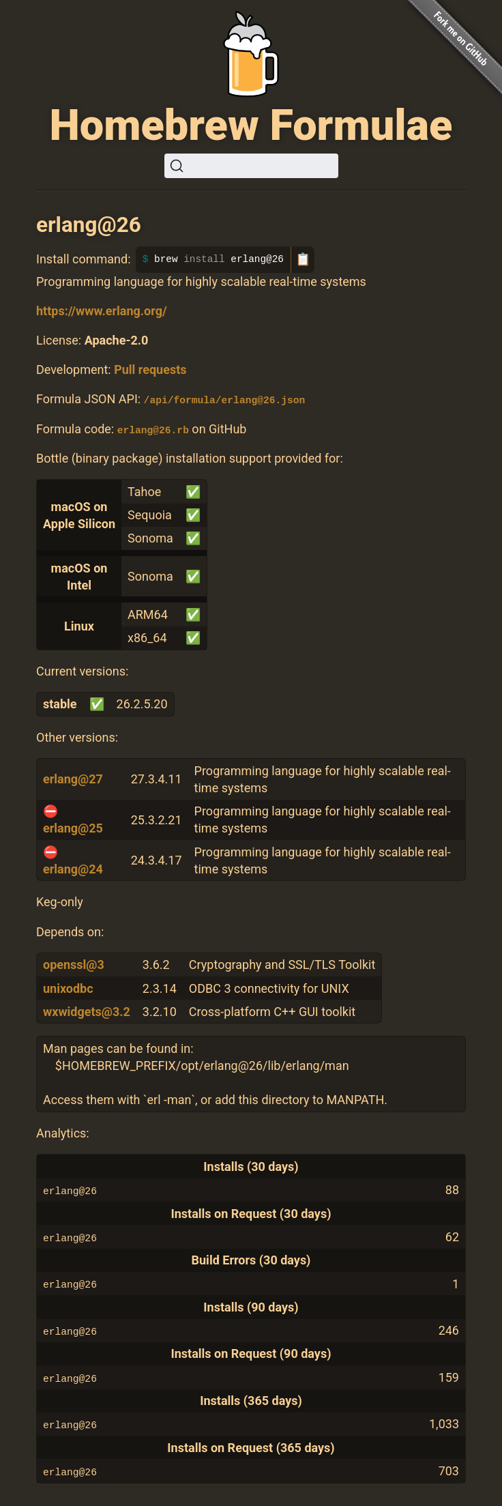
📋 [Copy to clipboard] (302, 259)
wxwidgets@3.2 (86, 1011)
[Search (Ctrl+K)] (251, 166)
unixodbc (68, 988)
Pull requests (150, 369)
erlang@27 (73, 779)
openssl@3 (73, 964)
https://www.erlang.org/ (101, 311)
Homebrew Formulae (251, 125)
